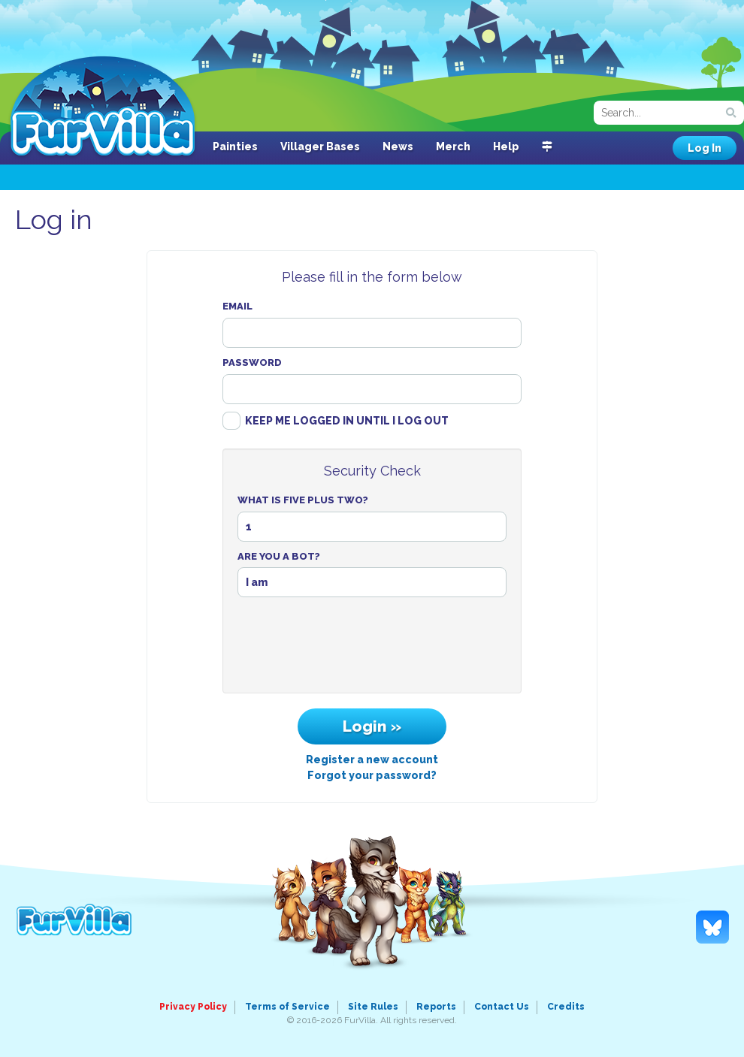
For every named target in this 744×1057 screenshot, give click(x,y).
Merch (453, 146)
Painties (235, 146)
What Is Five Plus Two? (302, 500)
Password (252, 362)
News (398, 146)
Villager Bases (320, 146)
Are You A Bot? (278, 556)
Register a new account (372, 759)
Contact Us (501, 1006)
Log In (704, 148)
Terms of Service (287, 1006)
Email (237, 306)
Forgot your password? (372, 775)
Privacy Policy (193, 1006)
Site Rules (373, 1006)
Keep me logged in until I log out (347, 421)
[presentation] (372, 649)
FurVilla (103, 107)
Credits (566, 1006)
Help (506, 146)
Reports (436, 1006)
